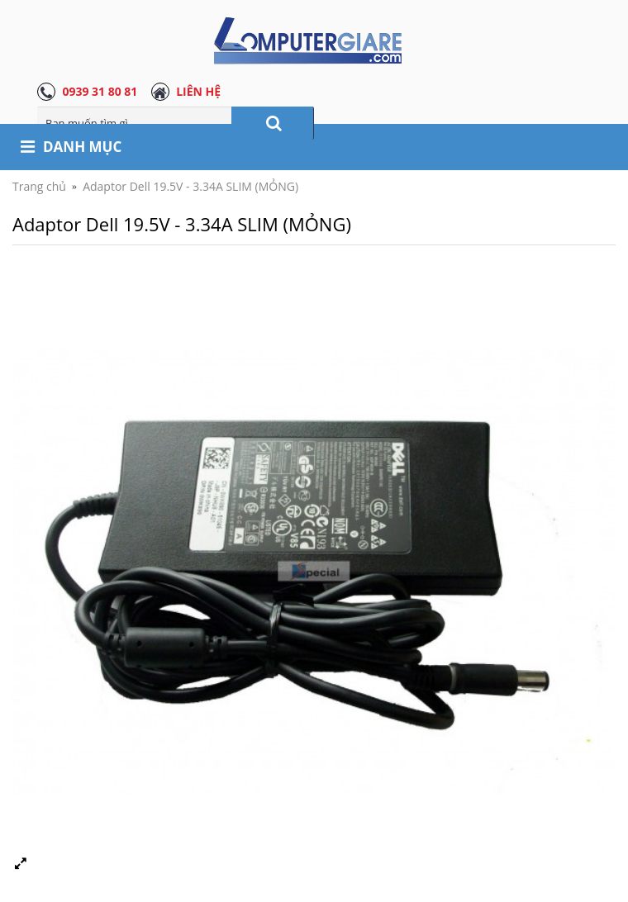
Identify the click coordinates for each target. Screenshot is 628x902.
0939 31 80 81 (99, 91)
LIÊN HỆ (198, 91)
